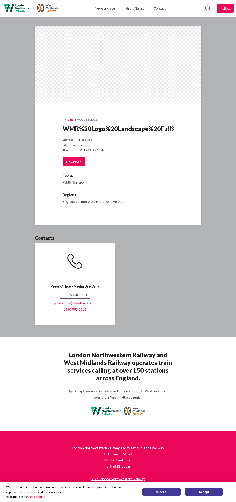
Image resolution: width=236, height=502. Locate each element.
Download (73, 162)
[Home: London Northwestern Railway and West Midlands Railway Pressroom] (31, 8)
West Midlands (99, 201)
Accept (204, 492)
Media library (134, 8)
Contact (160, 8)
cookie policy (37, 497)
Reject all (161, 492)
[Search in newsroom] (208, 8)
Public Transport (75, 182)
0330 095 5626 (75, 309)
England (69, 201)
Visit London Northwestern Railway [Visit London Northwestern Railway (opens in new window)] (118, 479)
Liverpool (118, 201)
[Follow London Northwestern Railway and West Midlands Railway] (225, 8)
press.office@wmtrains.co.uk (75, 303)
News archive (105, 8)
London (81, 201)
